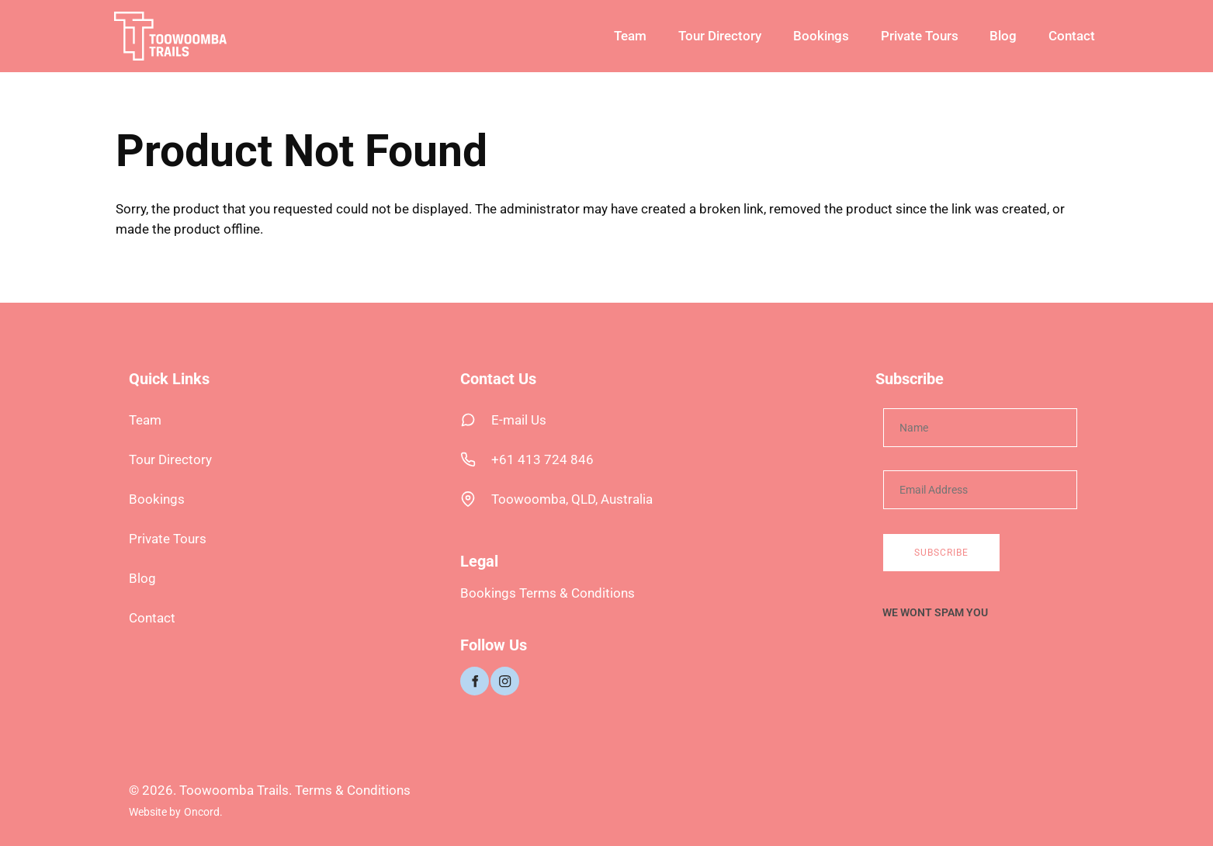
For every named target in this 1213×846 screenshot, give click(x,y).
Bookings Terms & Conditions (547, 593)
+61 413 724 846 (542, 459)
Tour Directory (719, 35)
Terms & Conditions (353, 790)
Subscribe (941, 552)
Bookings (821, 35)
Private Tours (919, 35)
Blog (1003, 35)
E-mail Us (518, 420)
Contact (1071, 35)
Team (630, 35)
